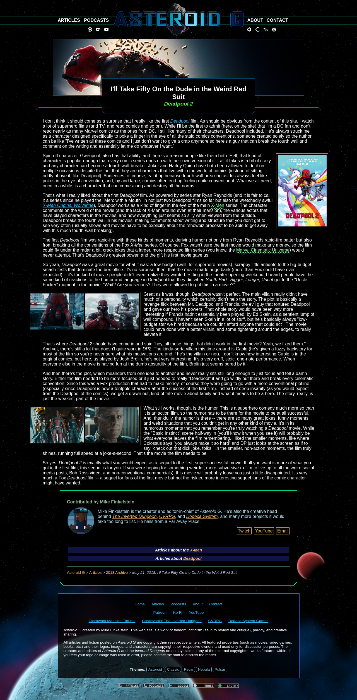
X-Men (217, 205)
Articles (95, 572)
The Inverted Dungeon (134, 516)
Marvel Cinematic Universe (263, 250)
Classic (173, 669)
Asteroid (155, 669)
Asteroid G (76, 572)
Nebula (204, 669)
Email (282, 531)
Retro (188, 669)
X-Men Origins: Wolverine (68, 205)
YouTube (264, 531)
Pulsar (220, 669)
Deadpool (179, 121)
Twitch (244, 531)
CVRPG (167, 516)
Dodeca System (202, 516)
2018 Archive (117, 572)
